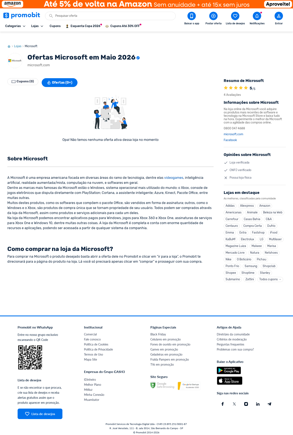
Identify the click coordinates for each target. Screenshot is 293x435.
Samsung (251, 262)
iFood (273, 227)
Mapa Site (90, 357)
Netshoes (271, 248)
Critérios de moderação (232, 337)
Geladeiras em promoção (166, 352)
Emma (230, 227)
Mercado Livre (235, 248)
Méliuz (88, 387)
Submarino (233, 276)
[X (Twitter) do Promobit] (234, 401)
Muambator (91, 397)
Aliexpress (247, 198)
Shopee (231, 269)
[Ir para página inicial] (10, 38)
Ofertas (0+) (62, 75)
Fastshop (258, 227)
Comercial (90, 332)
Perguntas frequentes (230, 342)
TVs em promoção (162, 362)
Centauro (232, 219)
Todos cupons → (270, 276)
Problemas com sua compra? (235, 347)
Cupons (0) (24, 75)
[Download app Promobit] (192, 19)
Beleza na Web (272, 205)
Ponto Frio (232, 262)
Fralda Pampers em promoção (169, 357)
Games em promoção (164, 347)
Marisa (271, 241)
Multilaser (275, 234)
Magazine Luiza (236, 241)
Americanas (233, 205)
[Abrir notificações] (257, 19)
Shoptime (247, 269)
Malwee (257, 241)
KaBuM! (230, 234)
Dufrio (271, 219)
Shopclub (269, 262)
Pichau (261, 255)
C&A (269, 212)
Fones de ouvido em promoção (170, 342)
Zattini (249, 276)
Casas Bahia (252, 212)
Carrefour (232, 212)
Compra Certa (252, 219)
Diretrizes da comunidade (233, 332)
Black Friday (158, 332)
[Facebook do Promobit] (222, 401)
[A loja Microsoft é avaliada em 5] (226, 80)
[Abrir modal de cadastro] (279, 19)
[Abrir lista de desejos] (235, 19)
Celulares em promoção (165, 337)
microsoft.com (233, 126)
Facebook (230, 132)
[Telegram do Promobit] (269, 401)
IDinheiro (90, 377)
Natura (254, 248)
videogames (173, 170)
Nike (228, 255)
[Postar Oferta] (213, 19)
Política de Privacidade (98, 347)
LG (261, 234)
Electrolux (247, 234)
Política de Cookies (96, 342)
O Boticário (244, 255)
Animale (252, 205)
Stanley (265, 269)
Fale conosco (92, 337)
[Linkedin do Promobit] (258, 401)
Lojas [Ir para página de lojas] (19, 38)
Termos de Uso (93, 352)
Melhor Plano (92, 382)
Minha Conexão (94, 392)
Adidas (230, 198)
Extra (243, 227)
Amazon (264, 198)
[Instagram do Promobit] (246, 401)
